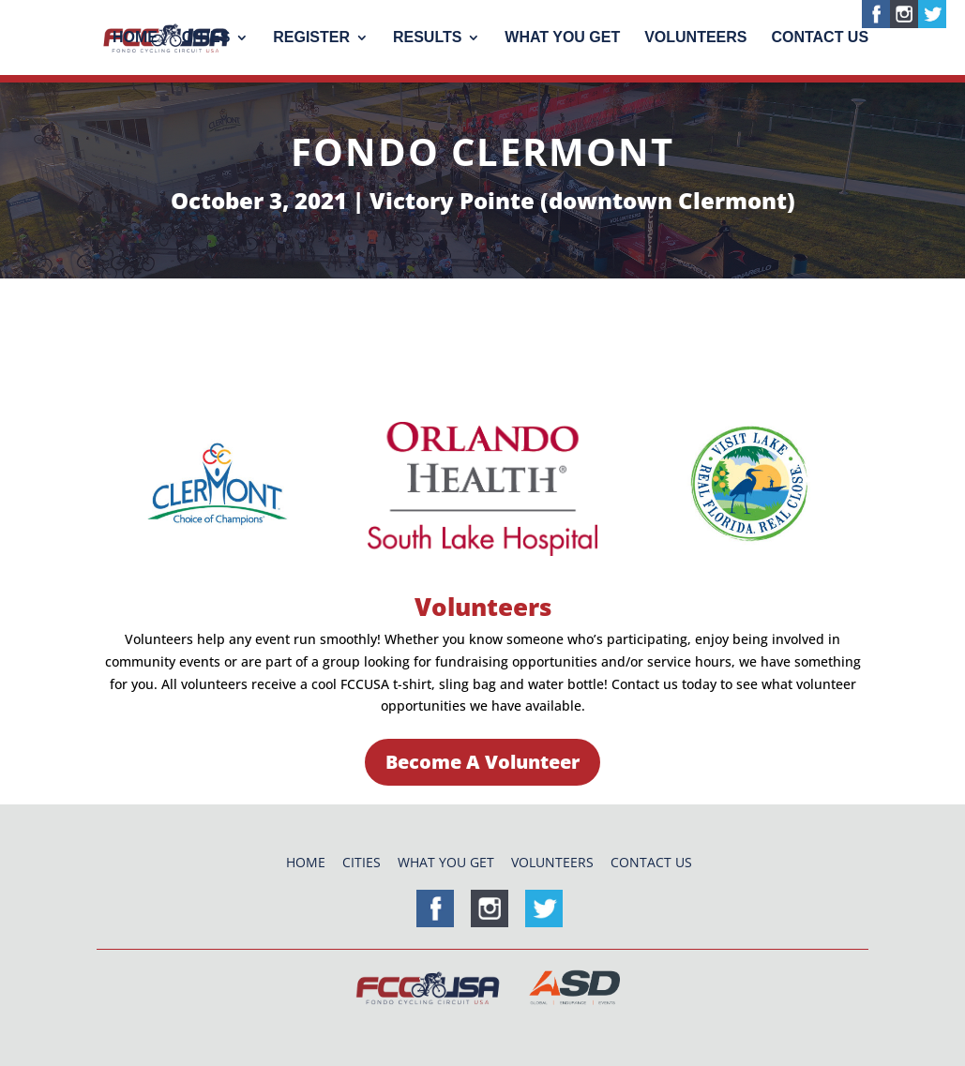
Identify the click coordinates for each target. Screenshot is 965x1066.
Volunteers (695, 38)
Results (427, 38)
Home (135, 38)
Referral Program (464, 367)
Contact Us (819, 38)
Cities (206, 38)
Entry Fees (180, 318)
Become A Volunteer (482, 761)
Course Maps (352, 318)
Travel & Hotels (550, 318)
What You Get (562, 38)
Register (311, 38)
